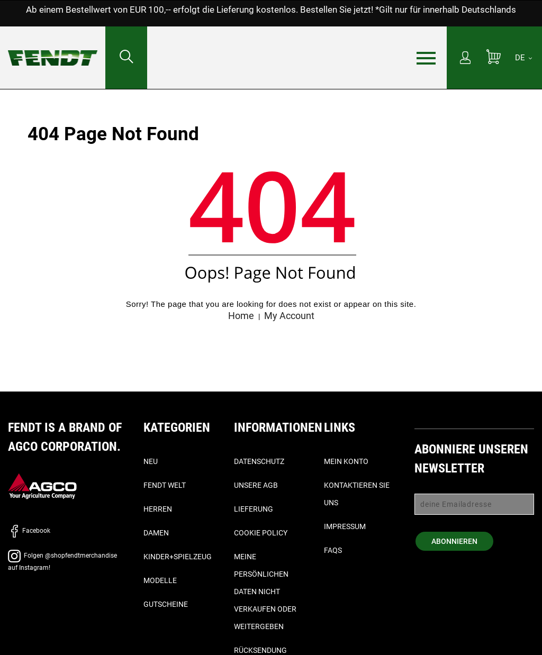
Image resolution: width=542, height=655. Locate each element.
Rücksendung (260, 650)
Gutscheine (165, 604)
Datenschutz (259, 461)
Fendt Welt (164, 485)
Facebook (29, 530)
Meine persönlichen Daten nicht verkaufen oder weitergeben (265, 591)
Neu (150, 461)
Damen (156, 533)
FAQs (333, 550)
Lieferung (253, 509)
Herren (157, 509)
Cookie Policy (260, 533)
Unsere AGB (256, 485)
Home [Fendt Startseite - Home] (241, 315)
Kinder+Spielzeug (177, 556)
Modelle (160, 580)
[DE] (523, 57)
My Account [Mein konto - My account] (289, 315)
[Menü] (426, 58)
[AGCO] (42, 486)
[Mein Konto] (465, 58)
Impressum (345, 526)
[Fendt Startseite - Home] (52, 47)
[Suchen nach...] (126, 58)
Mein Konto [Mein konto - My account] (346, 461)
